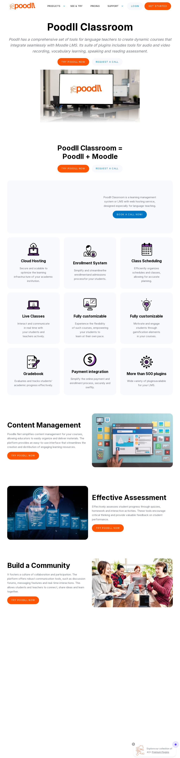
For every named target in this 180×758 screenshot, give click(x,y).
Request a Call (107, 61)
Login (135, 6)
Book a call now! (130, 214)
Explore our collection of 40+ (159, 750)
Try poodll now (73, 61)
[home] (22, 6)
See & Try (76, 6)
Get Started (158, 6)
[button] (54, 6)
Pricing (95, 6)
